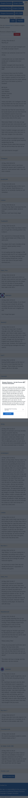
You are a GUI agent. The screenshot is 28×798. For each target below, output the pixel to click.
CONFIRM (8, 413)
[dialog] (14, 399)
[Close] (25, 382)
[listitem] (14, 409)
